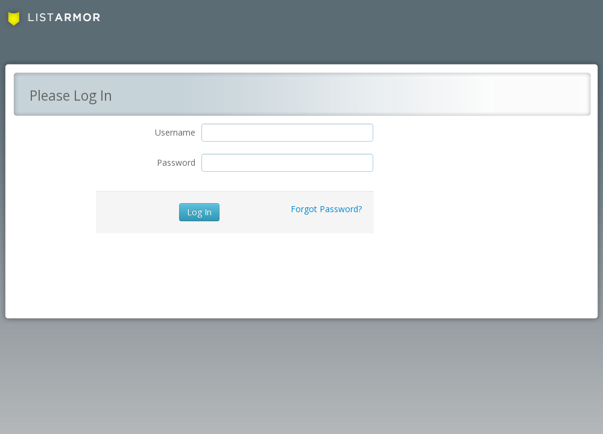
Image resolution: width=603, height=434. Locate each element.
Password (176, 162)
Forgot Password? (326, 209)
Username (175, 132)
